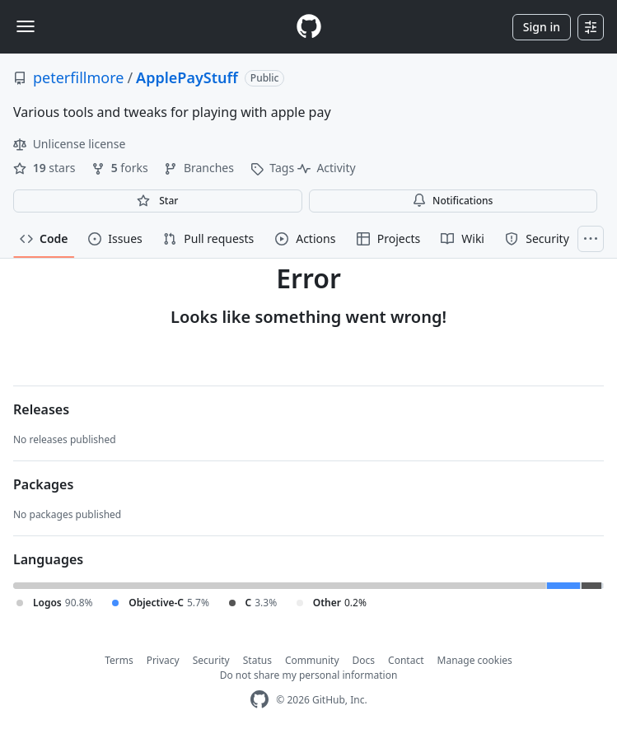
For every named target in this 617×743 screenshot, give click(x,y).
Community (312, 660)
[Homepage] (309, 26)
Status (257, 660)
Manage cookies (474, 660)
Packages (43, 484)
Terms (119, 660)
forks (121, 167)
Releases (41, 409)
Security (211, 660)
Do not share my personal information (309, 675)
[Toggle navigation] (25, 26)
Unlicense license (69, 144)
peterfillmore (78, 77)
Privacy (163, 660)
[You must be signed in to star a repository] (157, 201)
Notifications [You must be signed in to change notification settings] (453, 201)
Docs (364, 660)
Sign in (541, 27)
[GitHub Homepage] (259, 699)
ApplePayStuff (187, 77)
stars (45, 167)
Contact (405, 660)
